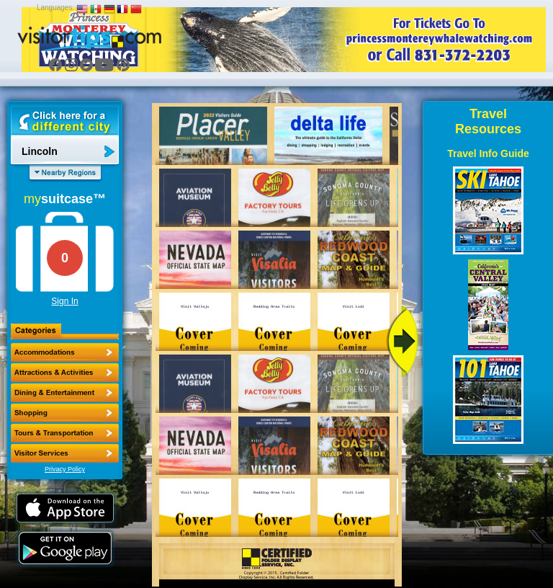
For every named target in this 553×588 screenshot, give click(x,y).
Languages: (55, 8)
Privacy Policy (65, 469)
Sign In (64, 301)
